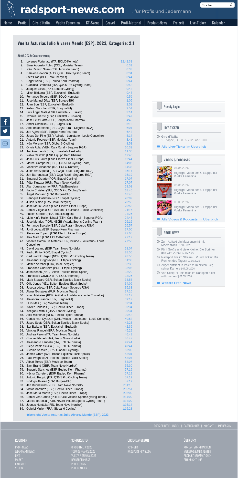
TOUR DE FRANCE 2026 (83, 451)
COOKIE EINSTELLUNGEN (166, 426)
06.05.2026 (197, 189)
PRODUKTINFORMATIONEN (197, 455)
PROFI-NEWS (22, 447)
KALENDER (20, 464)
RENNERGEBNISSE (80, 459)
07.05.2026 (197, 172)
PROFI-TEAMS (78, 464)
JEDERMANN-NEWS (25, 451)
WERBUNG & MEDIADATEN (197, 451)
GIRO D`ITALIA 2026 (81, 447)
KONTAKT (209, 426)
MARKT (19, 459)
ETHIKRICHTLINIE (193, 459)
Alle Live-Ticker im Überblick (184, 146)
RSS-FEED (133, 447)
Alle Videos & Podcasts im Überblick (190, 219)
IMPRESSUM (224, 426)
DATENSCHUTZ (191, 426)
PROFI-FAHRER (79, 468)
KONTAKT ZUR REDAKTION (197, 447)
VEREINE (19, 468)
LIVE (17, 455)
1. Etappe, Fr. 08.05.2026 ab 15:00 (183, 138)
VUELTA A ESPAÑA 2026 (83, 455)
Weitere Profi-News (176, 283)
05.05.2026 (197, 206)
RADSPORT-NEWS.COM (139, 451)
